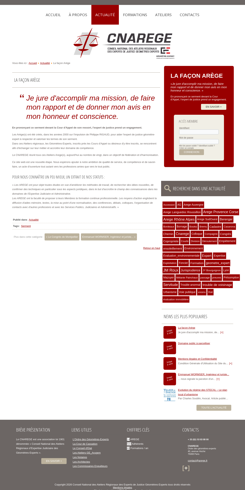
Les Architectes (81, 461)
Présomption (231, 277)
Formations (135, 14)
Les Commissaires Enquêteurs (90, 466)
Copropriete (171, 241)
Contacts (189, 14)
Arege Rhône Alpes (179, 219)
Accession (169, 204)
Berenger (226, 219)
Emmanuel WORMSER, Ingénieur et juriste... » (109, 236)
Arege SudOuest (207, 219)
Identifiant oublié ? (207, 146)
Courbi (184, 241)
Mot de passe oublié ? (188, 146)
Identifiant (184, 128)
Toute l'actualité (214, 407)
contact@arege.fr (197, 460)
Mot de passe (186, 137)
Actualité (105, 14)
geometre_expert (217, 263)
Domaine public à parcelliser (194, 343)
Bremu (203, 226)
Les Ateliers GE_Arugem (87, 452)
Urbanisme (170, 292)
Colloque (196, 233)
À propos (78, 14)
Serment (26, 226)
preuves (216, 277)
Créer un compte (186, 148)
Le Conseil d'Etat (82, 448)
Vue (210, 292)
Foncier (183, 262)
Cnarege (182, 234)
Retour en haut (151, 248)
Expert (206, 256)
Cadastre (215, 226)
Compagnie (211, 233)
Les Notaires (80, 457)
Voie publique (187, 292)
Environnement (193, 248)
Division (195, 241)
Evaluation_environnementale (181, 255)
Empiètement (227, 241)
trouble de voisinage (217, 285)
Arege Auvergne (194, 204)
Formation (197, 263)
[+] (221, 332)
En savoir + (214, 106)
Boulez (193, 226)
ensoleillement (172, 248)
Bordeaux (168, 226)
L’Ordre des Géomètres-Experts (91, 439)
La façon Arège (186, 327)
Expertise (219, 255)
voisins (202, 292)
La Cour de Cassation (85, 443)
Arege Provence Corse (220, 212)
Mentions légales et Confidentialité (197, 358)
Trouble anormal (190, 284)
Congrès (225, 234)
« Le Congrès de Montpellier (62, 236)
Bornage (182, 226)
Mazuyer (168, 277)
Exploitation (169, 263)
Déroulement (209, 241)
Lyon (226, 270)
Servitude (170, 285)
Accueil (53, 14)
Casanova (229, 226)
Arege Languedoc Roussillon (182, 212)
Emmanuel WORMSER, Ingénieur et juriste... (203, 374)
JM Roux (170, 270)
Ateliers (163, 14)
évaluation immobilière (176, 299)
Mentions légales (122, 487)
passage (205, 277)
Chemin (168, 234)
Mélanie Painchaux (187, 277)
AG (179, 204)
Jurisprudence (190, 270)
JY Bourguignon (212, 270)
